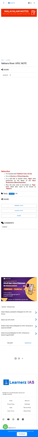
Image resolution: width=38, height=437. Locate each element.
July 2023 (8, 60)
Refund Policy (27, 411)
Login (10, 407)
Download (22, 434)
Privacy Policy (10, 404)
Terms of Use (10, 411)
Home (2, 60)
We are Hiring (27, 407)
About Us (27, 400)
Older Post (19, 210)
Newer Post (19, 205)
